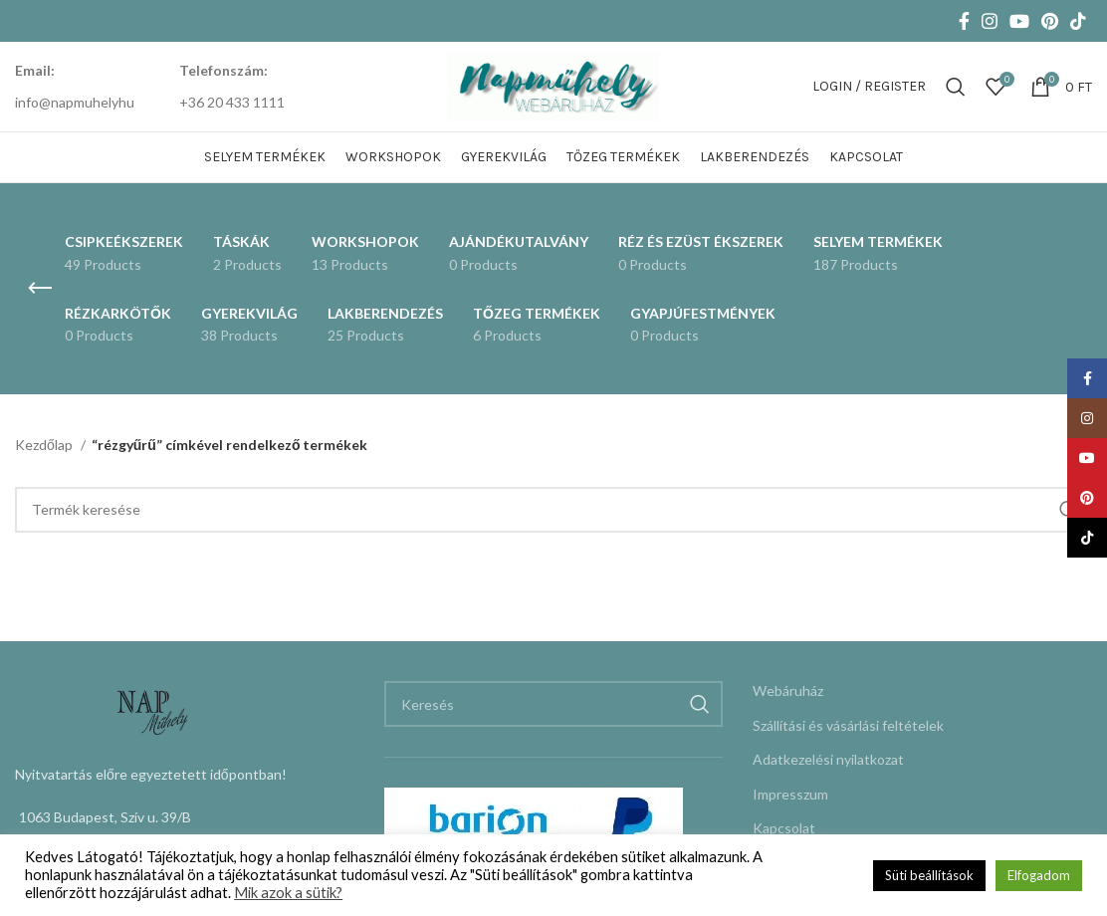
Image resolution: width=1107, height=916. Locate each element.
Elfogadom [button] (1038, 875)
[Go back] (40, 289)
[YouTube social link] (1019, 21)
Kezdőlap (45, 444)
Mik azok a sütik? (288, 892)
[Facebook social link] (964, 21)
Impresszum (790, 794)
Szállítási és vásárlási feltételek (848, 725)
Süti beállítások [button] (929, 875)
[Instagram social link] (989, 21)
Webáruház (788, 690)
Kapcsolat (784, 827)
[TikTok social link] (1078, 21)
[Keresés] (956, 87)
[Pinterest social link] (1049, 21)
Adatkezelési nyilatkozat (828, 759)
